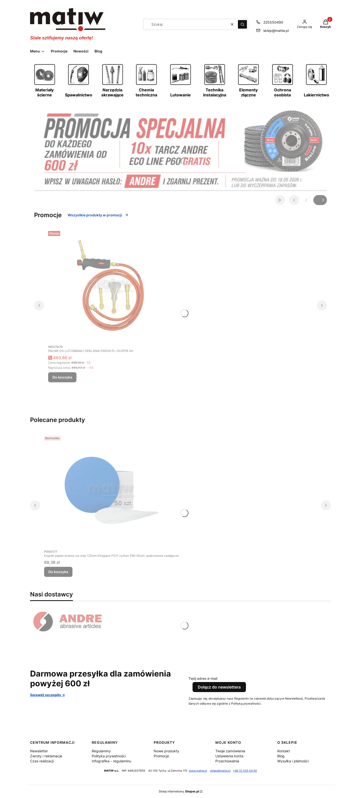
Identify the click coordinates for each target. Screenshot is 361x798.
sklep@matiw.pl (220, 770)
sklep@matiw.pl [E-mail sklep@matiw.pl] (276, 30)
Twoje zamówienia (230, 751)
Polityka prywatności (109, 756)
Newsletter (39, 751)
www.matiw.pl (198, 770)
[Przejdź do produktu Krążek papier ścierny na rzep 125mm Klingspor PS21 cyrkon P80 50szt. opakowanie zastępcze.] (111, 490)
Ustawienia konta (229, 756)
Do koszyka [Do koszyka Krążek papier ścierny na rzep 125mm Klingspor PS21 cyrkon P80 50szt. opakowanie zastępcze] (58, 572)
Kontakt (283, 751)
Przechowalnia (227, 761)
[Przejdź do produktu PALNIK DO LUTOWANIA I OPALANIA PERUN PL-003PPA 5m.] (110, 285)
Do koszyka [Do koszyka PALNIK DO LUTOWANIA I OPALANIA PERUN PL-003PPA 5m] (62, 377)
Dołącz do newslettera (219, 687)
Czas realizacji (42, 761)
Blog (281, 756)
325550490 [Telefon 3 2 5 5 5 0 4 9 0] (273, 22)
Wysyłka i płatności (293, 761)
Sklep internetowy (179, 791)
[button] (242, 24)
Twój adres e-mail (203, 678)
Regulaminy (101, 751)
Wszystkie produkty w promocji (98, 215)
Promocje (161, 756)
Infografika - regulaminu (111, 761)
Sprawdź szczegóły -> (47, 695)
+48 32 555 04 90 (245, 770)
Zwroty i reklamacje (46, 756)
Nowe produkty (166, 751)
